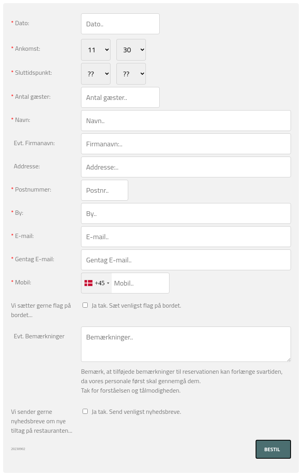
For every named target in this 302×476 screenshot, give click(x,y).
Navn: (20, 119)
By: (17, 212)
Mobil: (21, 282)
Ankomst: (25, 48)
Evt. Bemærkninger (37, 336)
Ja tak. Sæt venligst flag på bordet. (135, 305)
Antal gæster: (30, 96)
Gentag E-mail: (32, 259)
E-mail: (22, 235)
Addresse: (25, 166)
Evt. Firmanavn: (33, 143)
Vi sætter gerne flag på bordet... (41, 310)
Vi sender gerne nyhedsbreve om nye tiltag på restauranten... (41, 421)
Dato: (20, 23)
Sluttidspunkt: (31, 72)
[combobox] (96, 283)
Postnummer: (31, 189)
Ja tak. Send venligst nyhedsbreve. (135, 411)
